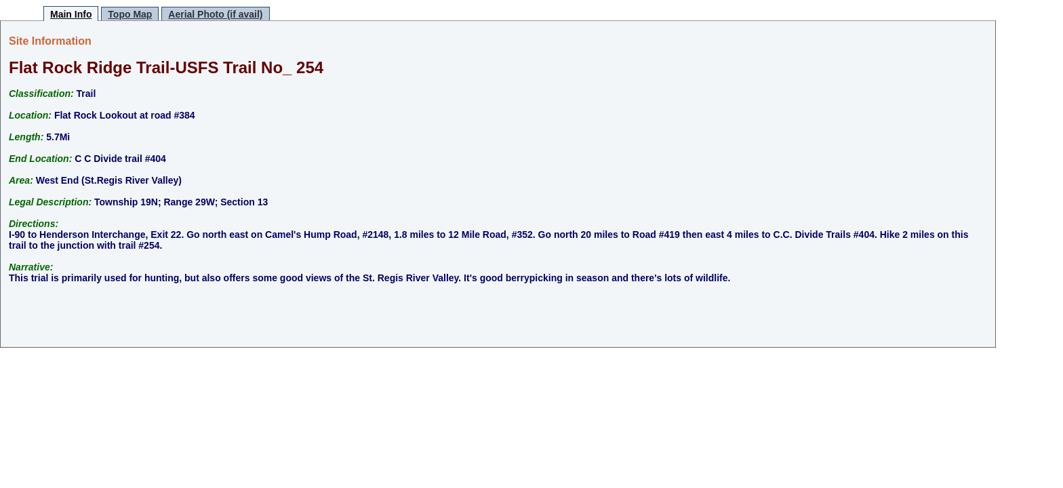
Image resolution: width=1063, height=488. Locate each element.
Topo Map (130, 14)
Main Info (71, 14)
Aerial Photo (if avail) (215, 14)
